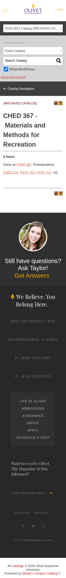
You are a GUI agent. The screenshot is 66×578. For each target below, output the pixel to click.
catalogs (18, 566)
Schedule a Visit (33, 437)
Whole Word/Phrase (22, 69)
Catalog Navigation (21, 88)
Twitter (33, 526)
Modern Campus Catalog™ (41, 573)
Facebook (22, 526)
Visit (60, 9)
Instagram (43, 526)
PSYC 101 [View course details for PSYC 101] (27, 172)
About (33, 423)
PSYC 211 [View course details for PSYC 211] (44, 172)
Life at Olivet (33, 401)
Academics (33, 416)
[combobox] (33, 28)
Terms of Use (41, 512)
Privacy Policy (22, 512)
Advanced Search (13, 77)
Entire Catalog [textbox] (15, 51)
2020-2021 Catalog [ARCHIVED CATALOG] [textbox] (34, 28)
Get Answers (31, 275)
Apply (33, 430)
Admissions (33, 408)
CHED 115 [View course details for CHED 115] (10, 172)
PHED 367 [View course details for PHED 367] (24, 164)
